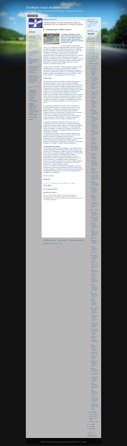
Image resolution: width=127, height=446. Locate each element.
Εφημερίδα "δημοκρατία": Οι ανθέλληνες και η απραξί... (94, 183)
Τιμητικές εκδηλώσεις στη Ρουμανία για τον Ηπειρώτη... (94, 393)
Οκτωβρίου (93, 58)
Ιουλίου (92, 65)
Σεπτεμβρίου (93, 60)
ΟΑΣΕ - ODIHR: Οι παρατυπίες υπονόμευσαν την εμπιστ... (94, 212)
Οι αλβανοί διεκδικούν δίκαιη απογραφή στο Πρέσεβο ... (94, 340)
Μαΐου (92, 412)
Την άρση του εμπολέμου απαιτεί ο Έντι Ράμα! (94, 280)
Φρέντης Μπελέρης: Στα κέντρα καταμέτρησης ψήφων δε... (94, 112)
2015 (90, 52)
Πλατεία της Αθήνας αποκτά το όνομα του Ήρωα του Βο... (93, 303)
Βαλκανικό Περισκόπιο (32, 104)
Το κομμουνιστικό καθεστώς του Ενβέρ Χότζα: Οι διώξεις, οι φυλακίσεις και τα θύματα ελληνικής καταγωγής (34, 79)
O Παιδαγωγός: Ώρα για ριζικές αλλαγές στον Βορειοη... (94, 86)
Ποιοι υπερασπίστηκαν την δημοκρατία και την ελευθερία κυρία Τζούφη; (34, 60)
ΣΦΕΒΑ (31, 119)
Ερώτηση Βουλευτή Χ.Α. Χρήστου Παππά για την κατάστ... (94, 197)
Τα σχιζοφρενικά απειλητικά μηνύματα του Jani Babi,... (94, 379)
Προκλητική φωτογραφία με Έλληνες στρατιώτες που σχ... (93, 190)
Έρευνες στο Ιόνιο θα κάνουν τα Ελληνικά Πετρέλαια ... (93, 156)
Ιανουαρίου (93, 421)
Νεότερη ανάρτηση (49, 240)
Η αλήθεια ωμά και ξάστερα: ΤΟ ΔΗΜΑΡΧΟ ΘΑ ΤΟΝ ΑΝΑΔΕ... (93, 356)
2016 (90, 49)
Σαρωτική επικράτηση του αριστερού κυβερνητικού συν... (94, 132)
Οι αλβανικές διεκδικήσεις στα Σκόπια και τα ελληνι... (94, 126)
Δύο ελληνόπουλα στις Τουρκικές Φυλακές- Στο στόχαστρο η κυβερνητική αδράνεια (33, 96)
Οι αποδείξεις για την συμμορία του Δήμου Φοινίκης (94, 257)
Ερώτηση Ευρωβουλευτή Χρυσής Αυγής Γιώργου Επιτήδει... (94, 104)
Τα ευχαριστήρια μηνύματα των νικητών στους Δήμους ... (94, 177)
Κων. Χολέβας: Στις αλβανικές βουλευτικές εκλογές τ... (94, 79)
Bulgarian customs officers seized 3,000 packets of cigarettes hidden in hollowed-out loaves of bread (33, 110)
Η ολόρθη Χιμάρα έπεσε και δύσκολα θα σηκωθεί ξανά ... (94, 233)
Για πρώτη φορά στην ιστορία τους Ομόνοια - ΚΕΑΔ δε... (94, 219)
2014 (90, 424)
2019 (90, 43)
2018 (90, 45)
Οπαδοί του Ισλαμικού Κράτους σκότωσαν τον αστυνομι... (94, 171)
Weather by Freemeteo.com (92, 435)
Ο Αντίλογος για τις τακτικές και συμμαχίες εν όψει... (94, 324)
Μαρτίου (92, 416)
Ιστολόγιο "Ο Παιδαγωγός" (32, 91)
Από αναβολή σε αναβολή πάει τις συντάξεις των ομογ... (94, 399)
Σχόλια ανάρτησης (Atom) (56, 243)
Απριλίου (92, 414)
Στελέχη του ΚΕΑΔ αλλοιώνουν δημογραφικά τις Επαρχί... (94, 287)
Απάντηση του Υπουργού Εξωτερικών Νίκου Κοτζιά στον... (94, 163)
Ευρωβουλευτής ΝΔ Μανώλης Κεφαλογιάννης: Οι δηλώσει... (94, 406)
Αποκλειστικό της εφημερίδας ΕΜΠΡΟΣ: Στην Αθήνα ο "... (94, 241)
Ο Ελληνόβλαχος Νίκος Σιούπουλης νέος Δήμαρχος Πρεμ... (94, 94)
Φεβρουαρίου (93, 418)
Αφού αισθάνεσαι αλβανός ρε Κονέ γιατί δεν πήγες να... (94, 295)
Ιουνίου (92, 68)
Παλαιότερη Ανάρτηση (76, 240)
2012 (90, 428)
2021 (90, 41)
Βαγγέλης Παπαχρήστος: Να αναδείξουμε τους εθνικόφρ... (94, 273)
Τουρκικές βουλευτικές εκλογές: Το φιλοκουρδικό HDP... (94, 386)
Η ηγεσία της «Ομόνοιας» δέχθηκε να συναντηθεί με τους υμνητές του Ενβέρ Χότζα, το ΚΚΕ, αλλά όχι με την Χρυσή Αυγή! (34, 44)
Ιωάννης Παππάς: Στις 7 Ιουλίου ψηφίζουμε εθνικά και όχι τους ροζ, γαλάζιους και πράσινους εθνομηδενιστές (34, 69)
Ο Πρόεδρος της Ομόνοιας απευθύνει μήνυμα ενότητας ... (94, 72)
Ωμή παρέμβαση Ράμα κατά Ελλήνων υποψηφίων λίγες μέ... (94, 311)
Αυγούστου (93, 63)
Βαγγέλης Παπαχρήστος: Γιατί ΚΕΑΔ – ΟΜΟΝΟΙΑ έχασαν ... (94, 119)
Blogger (84, 442)
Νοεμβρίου (93, 56)
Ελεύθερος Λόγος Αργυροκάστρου (48, 7)
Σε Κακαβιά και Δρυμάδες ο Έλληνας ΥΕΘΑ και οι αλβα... (93, 363)
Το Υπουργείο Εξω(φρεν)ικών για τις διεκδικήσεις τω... (94, 205)
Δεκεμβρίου (93, 54)
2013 (90, 426)
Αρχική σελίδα (33, 16)
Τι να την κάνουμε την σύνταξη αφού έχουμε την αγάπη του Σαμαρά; (34, 53)
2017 (90, 47)
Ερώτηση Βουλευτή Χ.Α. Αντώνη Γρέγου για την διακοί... (94, 347)
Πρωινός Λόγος (33, 117)
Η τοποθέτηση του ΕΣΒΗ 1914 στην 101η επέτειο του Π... (94, 318)
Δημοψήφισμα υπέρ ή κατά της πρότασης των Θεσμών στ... (94, 149)
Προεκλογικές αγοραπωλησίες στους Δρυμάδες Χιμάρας (94, 331)
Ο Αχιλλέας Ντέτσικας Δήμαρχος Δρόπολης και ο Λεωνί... (94, 226)
